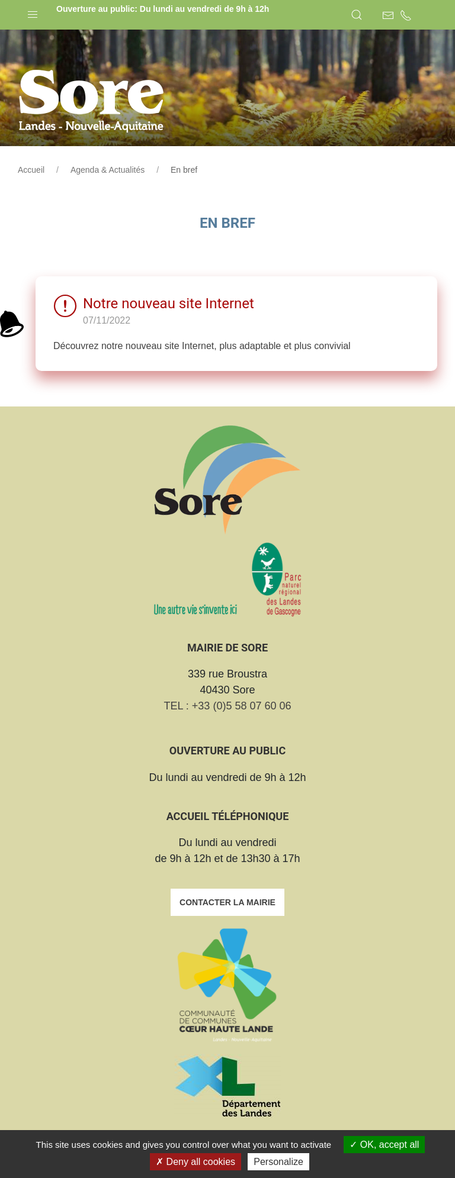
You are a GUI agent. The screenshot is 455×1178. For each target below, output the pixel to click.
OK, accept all (384, 1145)
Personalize (278, 1162)
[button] (33, 12)
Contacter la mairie (227, 902)
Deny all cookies (195, 1162)
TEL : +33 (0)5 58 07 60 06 (227, 706)
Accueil (31, 170)
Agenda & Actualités (108, 170)
